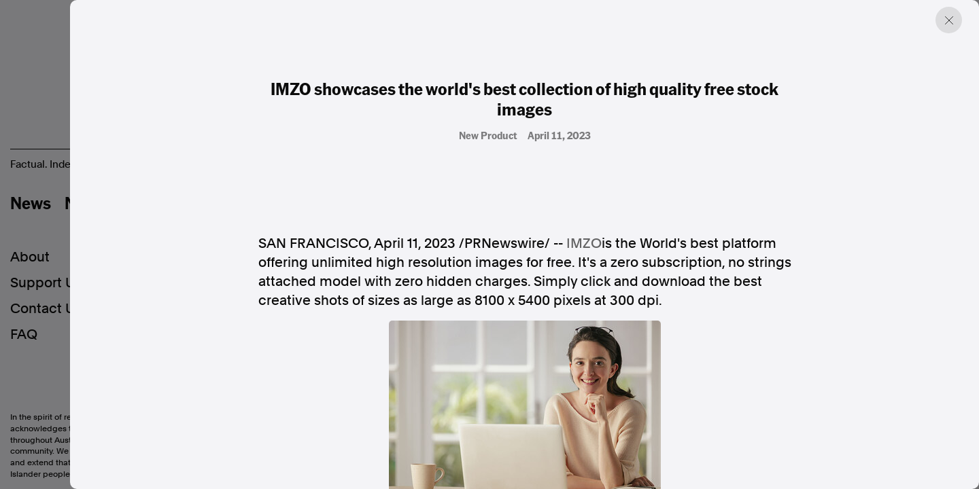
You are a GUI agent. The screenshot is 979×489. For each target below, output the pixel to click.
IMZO (584, 243)
